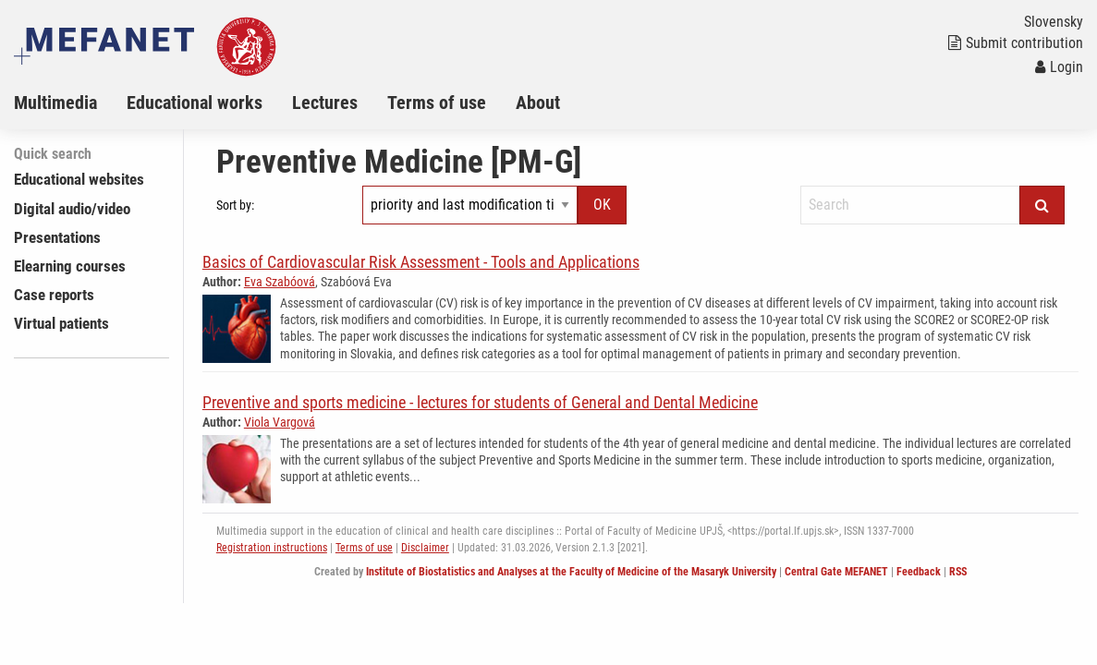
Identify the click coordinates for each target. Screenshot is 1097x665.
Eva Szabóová (279, 281)
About (538, 102)
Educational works (194, 102)
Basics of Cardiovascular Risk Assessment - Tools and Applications (421, 262)
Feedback (918, 571)
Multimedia (55, 102)
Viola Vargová (279, 422)
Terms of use (436, 102)
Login (1059, 67)
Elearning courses (70, 266)
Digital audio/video (72, 209)
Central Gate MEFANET (836, 571)
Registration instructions (271, 547)
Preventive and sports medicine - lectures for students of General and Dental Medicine (480, 402)
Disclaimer (425, 547)
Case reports (54, 294)
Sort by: (235, 205)
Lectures (325, 102)
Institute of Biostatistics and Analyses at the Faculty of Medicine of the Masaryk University (571, 571)
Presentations (57, 237)
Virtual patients (61, 323)
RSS (958, 571)
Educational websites (79, 179)
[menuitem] (70, 102)
